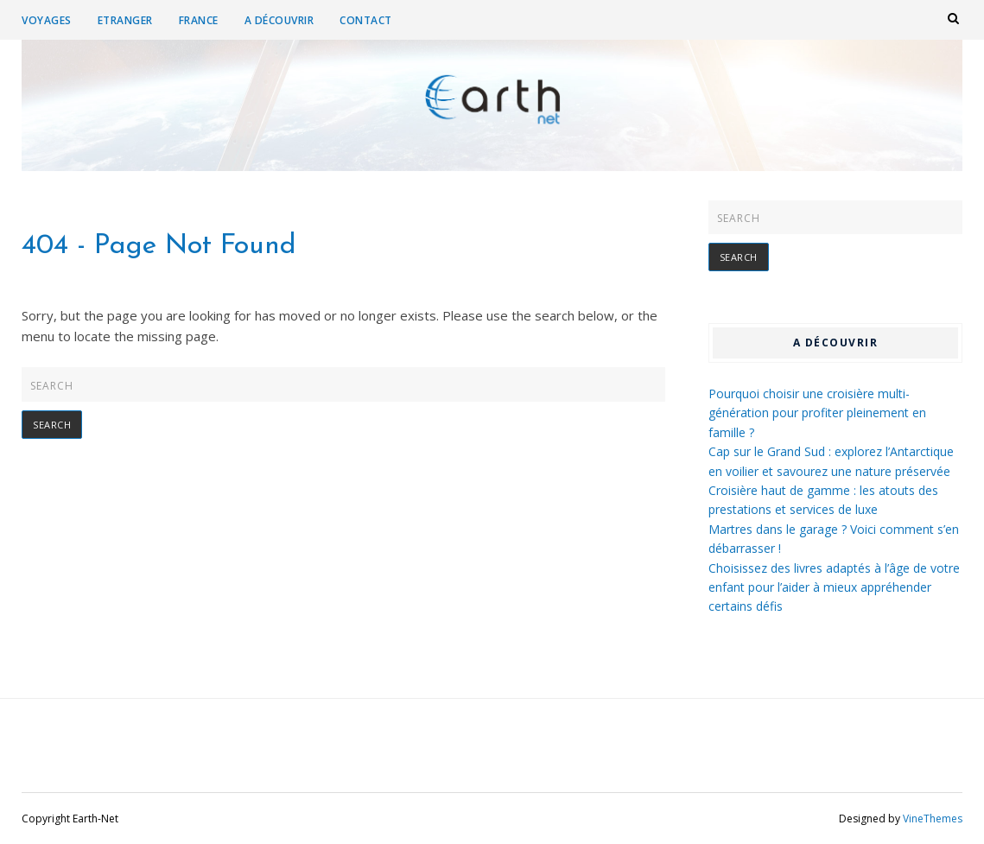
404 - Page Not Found (159, 246)
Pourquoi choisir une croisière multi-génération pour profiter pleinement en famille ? (817, 413)
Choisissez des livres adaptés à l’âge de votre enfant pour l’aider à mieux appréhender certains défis (834, 587)
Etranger (125, 20)
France (199, 20)
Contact (366, 20)
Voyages (47, 20)
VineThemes (932, 818)
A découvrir (279, 20)
